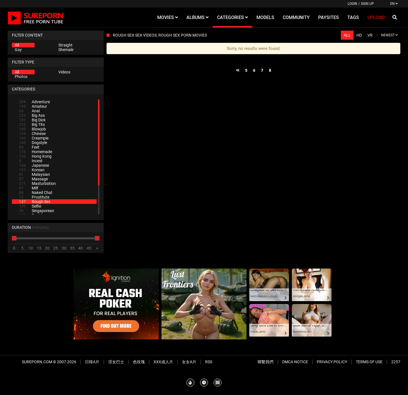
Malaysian (34, 174)
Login (352, 4)
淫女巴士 (116, 362)
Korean (31, 170)
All (17, 45)
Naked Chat (35, 192)
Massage (33, 179)
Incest (30, 161)
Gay (18, 49)
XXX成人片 (163, 362)
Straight (65, 45)
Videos (64, 72)
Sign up (367, 4)
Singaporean (36, 210)
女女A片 (189, 362)
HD (359, 35)
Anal (29, 111)
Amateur (33, 106)
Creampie (33, 138)
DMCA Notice (295, 362)
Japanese (34, 165)
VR (370, 35)
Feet (29, 147)
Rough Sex (34, 201)
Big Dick (32, 120)
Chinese (32, 133)
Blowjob (32, 129)
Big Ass (32, 115)
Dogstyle (33, 142)
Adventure (34, 102)
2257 (395, 362)
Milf (28, 188)
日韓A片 (92, 362)
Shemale (65, 49)
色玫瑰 (139, 362)
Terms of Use (369, 362)
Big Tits (32, 124)
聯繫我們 (265, 362)
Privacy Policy (332, 362)
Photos (21, 76)
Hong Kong (35, 156)
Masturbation (37, 183)
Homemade (35, 151)
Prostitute (34, 197)
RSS (208, 362)
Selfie (30, 206)
